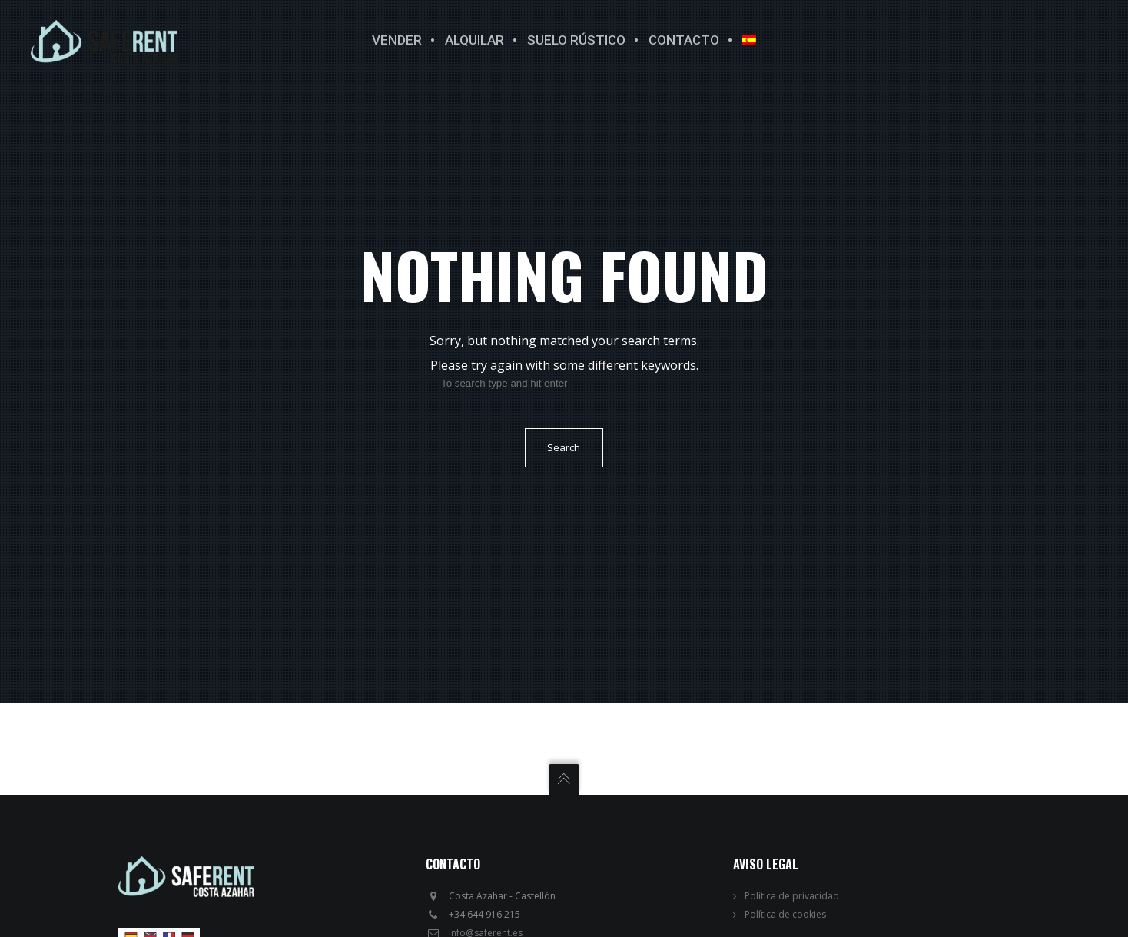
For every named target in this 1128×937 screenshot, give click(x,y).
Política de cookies (785, 914)
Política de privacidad (792, 895)
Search (564, 447)
